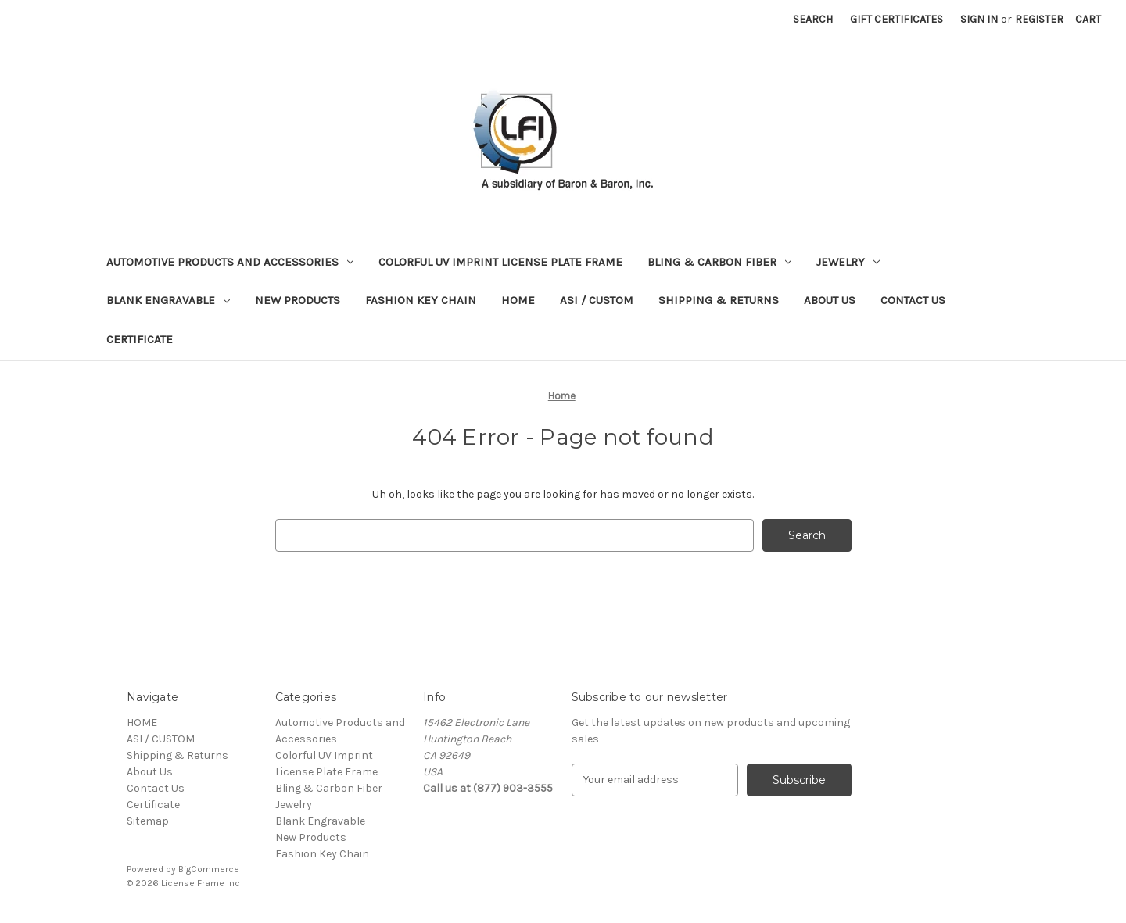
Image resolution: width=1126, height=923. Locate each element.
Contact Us (912, 300)
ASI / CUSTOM (596, 300)
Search (813, 19)
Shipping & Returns (718, 300)
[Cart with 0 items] (1088, 19)
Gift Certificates (896, 19)
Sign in (979, 19)
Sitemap (148, 821)
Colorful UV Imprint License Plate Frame (500, 262)
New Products (297, 300)
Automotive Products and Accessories (229, 262)
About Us (829, 300)
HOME (518, 300)
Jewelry (848, 262)
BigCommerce (208, 869)
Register (1039, 19)
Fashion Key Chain (420, 300)
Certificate (139, 339)
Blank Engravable (168, 300)
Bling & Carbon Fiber (719, 262)
